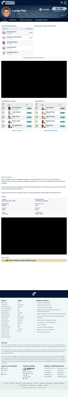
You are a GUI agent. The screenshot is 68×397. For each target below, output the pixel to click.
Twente (20, 306)
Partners (12, 383)
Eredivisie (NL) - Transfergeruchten (46, 322)
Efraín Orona (15, 116)
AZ (18, 308)
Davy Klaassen (5, 312)
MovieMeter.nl (48, 372)
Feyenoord (20, 304)
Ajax (19, 310)
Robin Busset (49, 125)
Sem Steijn (4, 304)
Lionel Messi (4, 323)
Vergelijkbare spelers (41, 20)
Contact (36, 383)
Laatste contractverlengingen (45, 307)
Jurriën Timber (5, 329)
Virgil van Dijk (4, 319)
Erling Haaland (5, 317)
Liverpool (20, 329)
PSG (19, 327)
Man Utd (20, 321)
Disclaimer (40, 385)
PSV (19, 302)
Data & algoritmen (27, 383)
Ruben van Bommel (6, 308)
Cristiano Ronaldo (6, 327)
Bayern (19, 331)
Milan (19, 315)
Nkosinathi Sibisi (17, 125)
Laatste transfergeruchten (44, 305)
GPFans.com (60, 370)
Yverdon (45, 179)
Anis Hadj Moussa (6, 306)
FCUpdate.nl (47, 370)
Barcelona (20, 319)
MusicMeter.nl (61, 372)
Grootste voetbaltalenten (43, 332)
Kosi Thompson (16, 107)
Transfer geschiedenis (25, 20)
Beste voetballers (41, 325)
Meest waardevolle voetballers (45, 327)
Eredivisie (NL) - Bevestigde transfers (47, 320)
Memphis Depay (5, 315)
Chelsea (20, 323)
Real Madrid (21, 317)
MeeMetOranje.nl (61, 376)
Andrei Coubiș (16, 121)
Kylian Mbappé (5, 325)
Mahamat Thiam (50, 112)
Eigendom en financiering (46, 383)
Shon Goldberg (16, 112)
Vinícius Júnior (5, 333)
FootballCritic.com (62, 368)
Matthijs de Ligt (5, 331)
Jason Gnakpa (50, 107)
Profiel (5, 20)
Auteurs (46, 385)
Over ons (6, 383)
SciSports (10, 353)
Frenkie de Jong (5, 321)
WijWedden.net (48, 374)
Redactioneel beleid (59, 383)
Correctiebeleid (24, 385)
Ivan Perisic (4, 302)
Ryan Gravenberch (6, 337)
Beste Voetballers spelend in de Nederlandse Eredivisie (51, 313)
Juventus (20, 312)
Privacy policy (32, 385)
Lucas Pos (19, 11)
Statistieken (12, 20)
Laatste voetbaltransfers (43, 302)
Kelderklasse (60, 374)
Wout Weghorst (5, 310)
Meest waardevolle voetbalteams (46, 329)
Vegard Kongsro (50, 116)
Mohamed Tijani (50, 121)
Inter (19, 325)
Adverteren (19, 383)
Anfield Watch (48, 376)
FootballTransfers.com (50, 368)
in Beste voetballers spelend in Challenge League (20, 260)
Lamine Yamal (5, 335)
